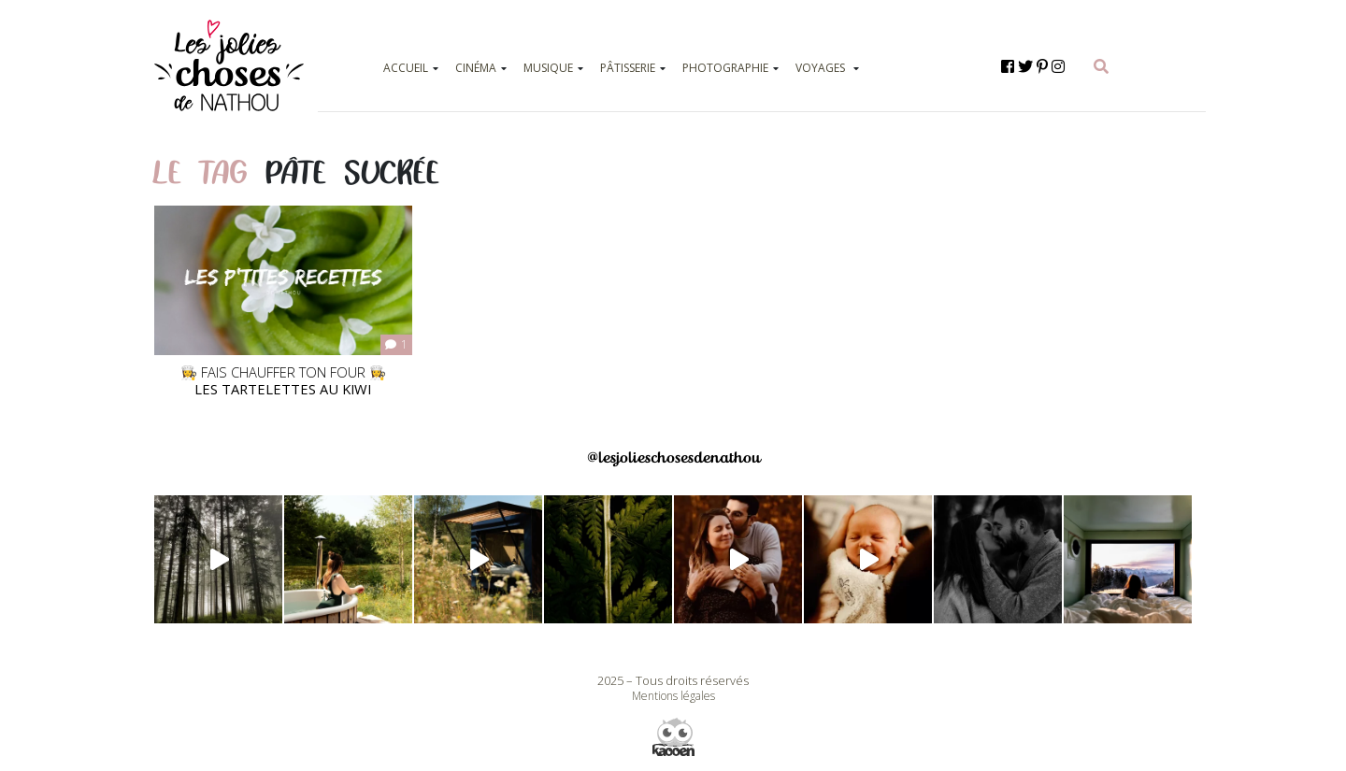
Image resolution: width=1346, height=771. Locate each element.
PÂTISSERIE (627, 68)
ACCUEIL (405, 68)
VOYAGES (820, 68)
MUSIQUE (548, 68)
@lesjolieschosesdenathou (673, 457)
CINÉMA (475, 68)
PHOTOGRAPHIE (725, 68)
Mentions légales (673, 696)
